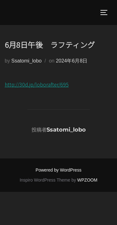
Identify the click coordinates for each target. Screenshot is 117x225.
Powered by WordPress (58, 170)
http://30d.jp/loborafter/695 (37, 84)
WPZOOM (87, 180)
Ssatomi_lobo (26, 60)
